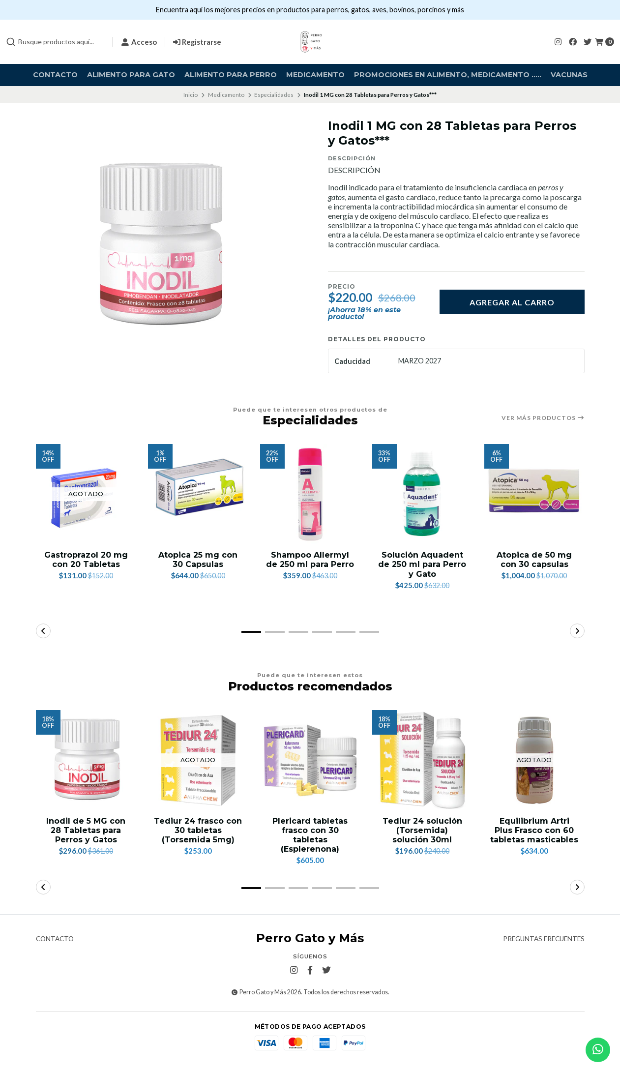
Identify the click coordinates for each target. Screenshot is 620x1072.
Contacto (55, 74)
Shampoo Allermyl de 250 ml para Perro (310, 559)
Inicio (190, 94)
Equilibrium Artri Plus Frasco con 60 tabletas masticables (534, 830)
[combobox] (55, 42)
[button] (251, 632)
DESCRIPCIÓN (354, 170)
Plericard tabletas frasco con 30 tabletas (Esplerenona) (310, 835)
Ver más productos (543, 418)
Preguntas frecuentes (544, 939)
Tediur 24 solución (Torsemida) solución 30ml (422, 830)
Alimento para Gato (131, 74)
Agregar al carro (512, 302)
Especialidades (274, 94)
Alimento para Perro (230, 74)
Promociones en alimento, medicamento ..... (447, 74)
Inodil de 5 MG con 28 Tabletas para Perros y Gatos (85, 830)
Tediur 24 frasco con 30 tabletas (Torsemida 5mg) (198, 830)
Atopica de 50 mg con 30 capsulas (534, 559)
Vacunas (569, 74)
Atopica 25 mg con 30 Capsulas (197, 559)
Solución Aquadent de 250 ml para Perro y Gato (422, 564)
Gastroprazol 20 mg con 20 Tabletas (86, 559)
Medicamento (315, 74)
